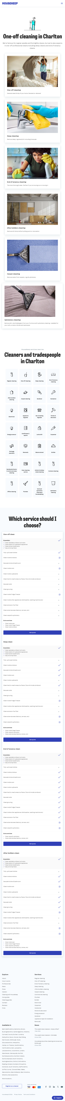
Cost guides (5, 997)
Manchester (6, 1053)
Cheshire (26, 1032)
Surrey (9, 1069)
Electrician (38, 1003)
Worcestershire (13, 1075)
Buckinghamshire (7, 1032)
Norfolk (20, 1053)
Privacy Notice (18, 1094)
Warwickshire (6, 1072)
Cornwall (5, 1034)
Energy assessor (40, 1013)
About (4, 978)
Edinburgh (13, 1040)
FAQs (3, 1008)
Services (38, 974)
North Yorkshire (18, 1059)
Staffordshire (23, 1067)
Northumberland (7, 1059)
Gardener (37, 1016)
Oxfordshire (22, 1061)
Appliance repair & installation (44, 1019)
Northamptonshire (8, 1056)
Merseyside (13, 1053)
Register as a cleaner (12, 1086)
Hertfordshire (6, 1048)
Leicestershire (6, 1050)
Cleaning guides (7, 1000)
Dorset (16, 1037)
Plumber (37, 997)
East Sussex (5, 1040)
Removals (38, 1021)
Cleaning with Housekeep (10, 994)
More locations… (7, 1078)
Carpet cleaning (39, 992)
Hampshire (16, 1042)
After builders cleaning (42, 989)
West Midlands (15, 1072)
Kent (12, 1048)
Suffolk (4, 1069)
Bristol (23, 1029)
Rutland (10, 1064)
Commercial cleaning (41, 994)
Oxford (15, 1061)
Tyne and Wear (16, 1069)
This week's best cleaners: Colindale (46, 1035)
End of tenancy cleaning (42, 984)
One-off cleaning (40, 981)
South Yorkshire (13, 1067)
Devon (11, 1037)
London (22, 1050)
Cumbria (21, 1034)
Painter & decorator (41, 1011)
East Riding (22, 1037)
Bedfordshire (10, 1029)
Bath (3, 1029)
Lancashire (18, 1048)
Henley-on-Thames (8, 1045)
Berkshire (17, 1029)
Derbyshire (5, 1037)
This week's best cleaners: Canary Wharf (47, 1029)
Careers (4, 992)
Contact (4, 1003)
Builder (37, 1000)
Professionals (6, 984)
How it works (6, 981)
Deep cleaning (39, 986)
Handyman (38, 1008)
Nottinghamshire (7, 1061)
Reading (4, 1064)
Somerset (5, 1067)
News (4, 986)
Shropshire (22, 1064)
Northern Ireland (19, 1056)
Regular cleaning (40, 978)
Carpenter (38, 1005)
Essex (18, 1040)
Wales (23, 1069)
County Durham (13, 1034)
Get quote (32, 632)
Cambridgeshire (18, 1032)
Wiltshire (5, 1075)
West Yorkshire (25, 1072)
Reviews (4, 1005)
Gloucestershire (7, 1042)
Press (4, 989)
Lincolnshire (15, 1050)
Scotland (16, 1064)
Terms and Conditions (29, 1094)
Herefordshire (19, 1045)
